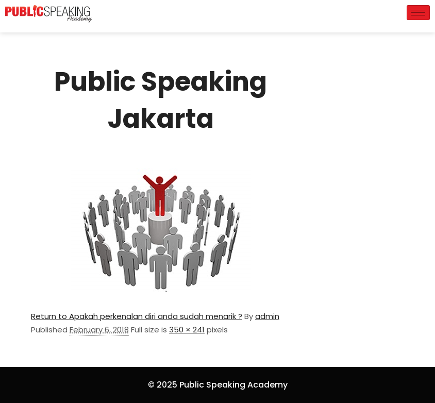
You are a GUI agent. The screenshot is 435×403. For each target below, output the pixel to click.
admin (267, 316)
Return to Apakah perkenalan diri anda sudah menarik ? (136, 316)
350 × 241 (187, 329)
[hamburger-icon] (418, 12)
